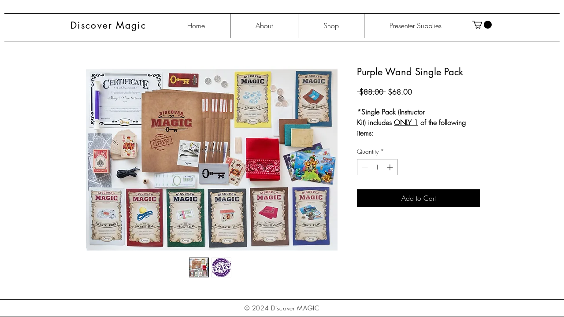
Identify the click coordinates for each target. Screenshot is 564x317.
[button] (482, 25)
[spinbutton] (377, 167)
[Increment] (390, 167)
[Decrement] (363, 167)
